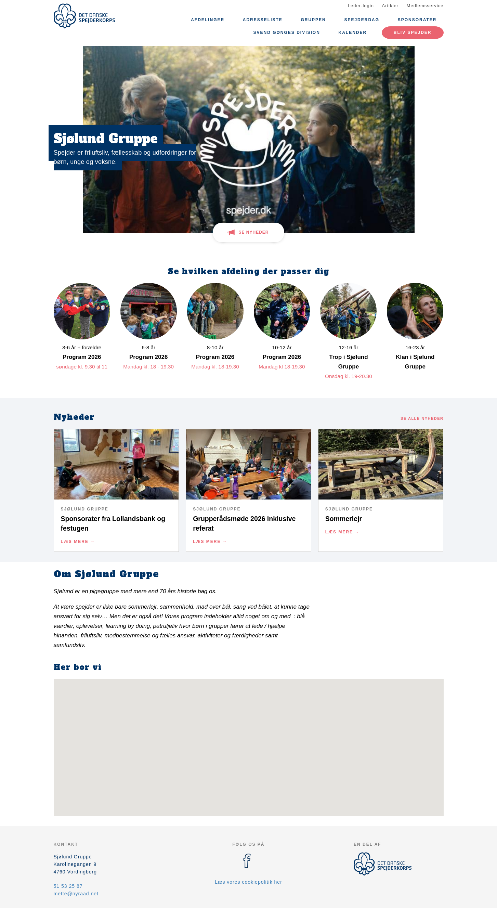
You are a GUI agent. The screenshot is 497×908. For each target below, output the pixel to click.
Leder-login (361, 5)
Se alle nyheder (422, 418)
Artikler (390, 5)
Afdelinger (207, 19)
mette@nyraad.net (76, 893)
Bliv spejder (413, 32)
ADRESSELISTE (263, 19)
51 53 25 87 (68, 886)
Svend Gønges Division (286, 32)
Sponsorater (417, 19)
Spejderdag (361, 19)
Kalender (353, 32)
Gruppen (313, 19)
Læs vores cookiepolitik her (248, 882)
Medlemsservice (425, 5)
